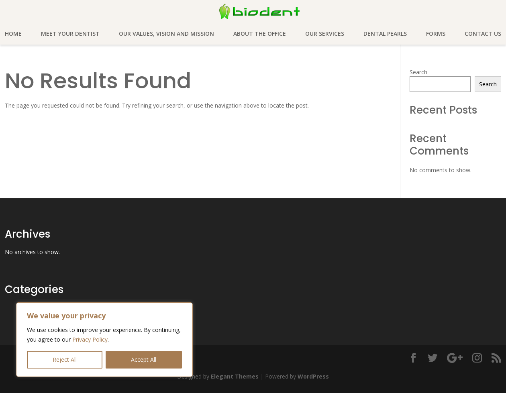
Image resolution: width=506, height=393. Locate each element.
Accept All (143, 359)
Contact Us (483, 34)
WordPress (313, 376)
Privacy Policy (90, 339)
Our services (324, 34)
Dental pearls (385, 34)
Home (13, 34)
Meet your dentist (70, 34)
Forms (435, 34)
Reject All (65, 359)
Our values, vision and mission (166, 34)
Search (418, 72)
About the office (259, 34)
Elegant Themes (235, 376)
